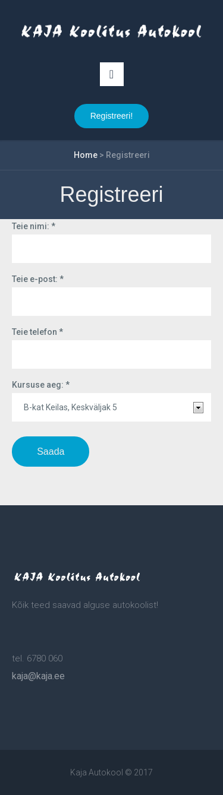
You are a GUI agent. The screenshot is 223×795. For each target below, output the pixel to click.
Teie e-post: (38, 279)
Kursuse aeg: (41, 384)
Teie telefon (37, 332)
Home (86, 155)
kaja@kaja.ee (38, 676)
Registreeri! (111, 116)
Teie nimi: (33, 226)
